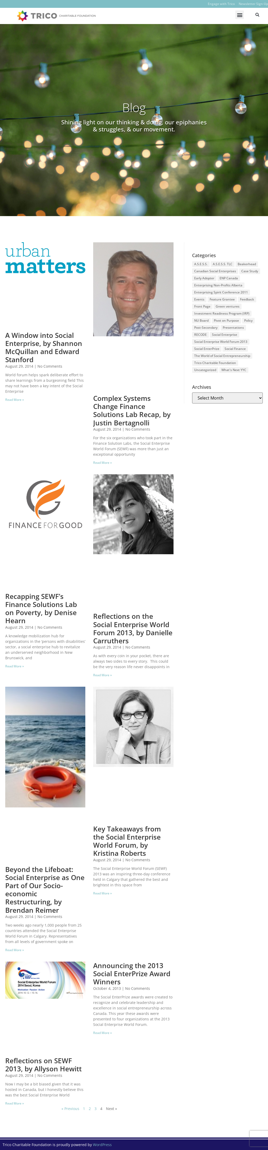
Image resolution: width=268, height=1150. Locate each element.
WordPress (102, 1144)
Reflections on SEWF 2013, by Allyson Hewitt (43, 1064)
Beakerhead (247, 264)
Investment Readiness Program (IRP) (221, 313)
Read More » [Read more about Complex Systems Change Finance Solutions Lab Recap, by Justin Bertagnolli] (102, 462)
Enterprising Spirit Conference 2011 (221, 292)
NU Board (201, 320)
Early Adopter (204, 278)
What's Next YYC (233, 370)
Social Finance (235, 348)
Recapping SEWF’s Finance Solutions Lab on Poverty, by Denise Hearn (41, 609)
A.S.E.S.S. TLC (222, 264)
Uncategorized (205, 370)
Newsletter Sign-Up (253, 4)
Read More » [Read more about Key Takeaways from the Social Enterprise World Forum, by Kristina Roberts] (102, 893)
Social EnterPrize (206, 348)
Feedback (247, 299)
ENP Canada (229, 278)
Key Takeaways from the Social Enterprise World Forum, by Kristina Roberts (127, 841)
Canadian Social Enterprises (215, 271)
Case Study (249, 271)
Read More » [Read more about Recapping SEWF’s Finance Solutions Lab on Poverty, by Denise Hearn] (14, 666)
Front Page (202, 306)
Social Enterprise (224, 334)
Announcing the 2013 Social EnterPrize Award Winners (131, 973)
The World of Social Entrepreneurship (222, 356)
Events (199, 299)
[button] (239, 14)
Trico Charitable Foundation (215, 363)
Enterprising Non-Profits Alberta (218, 285)
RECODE (200, 334)
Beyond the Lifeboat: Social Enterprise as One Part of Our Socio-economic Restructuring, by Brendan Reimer (45, 890)
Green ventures (227, 306)
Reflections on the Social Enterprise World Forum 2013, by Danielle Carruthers (132, 628)
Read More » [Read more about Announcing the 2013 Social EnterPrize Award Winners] (102, 1033)
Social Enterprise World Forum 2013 (220, 341)
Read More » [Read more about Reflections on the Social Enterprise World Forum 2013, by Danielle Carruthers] (102, 675)
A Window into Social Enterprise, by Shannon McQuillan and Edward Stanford (43, 348)
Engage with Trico (221, 4)
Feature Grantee (222, 299)
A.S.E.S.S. (201, 264)
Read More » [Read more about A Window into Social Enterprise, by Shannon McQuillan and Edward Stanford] (14, 399)
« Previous (70, 1108)
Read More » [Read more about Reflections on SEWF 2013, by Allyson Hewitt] (14, 1103)
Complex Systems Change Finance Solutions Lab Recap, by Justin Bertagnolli (132, 410)
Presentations (233, 327)
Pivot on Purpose (226, 320)
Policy (248, 320)
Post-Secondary (205, 327)
